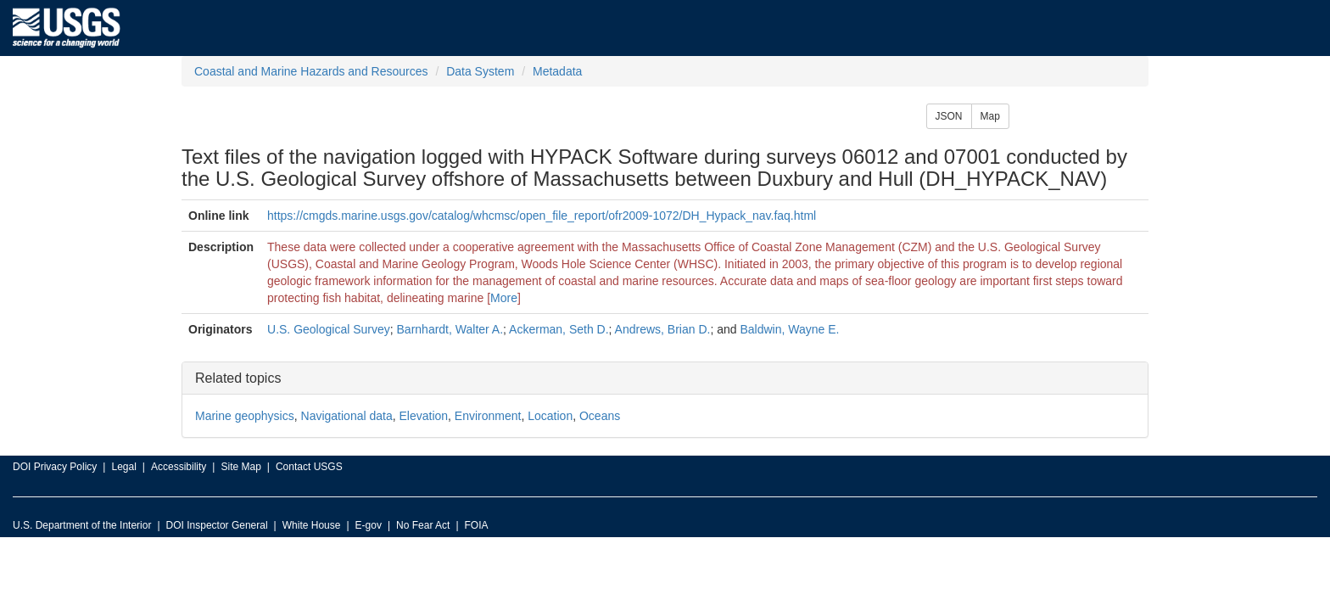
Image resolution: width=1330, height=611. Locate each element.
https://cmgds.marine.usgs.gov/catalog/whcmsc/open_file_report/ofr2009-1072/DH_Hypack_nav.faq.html (541, 215)
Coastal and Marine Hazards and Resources (311, 71)
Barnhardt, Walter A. (450, 329)
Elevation (423, 416)
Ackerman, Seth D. (559, 329)
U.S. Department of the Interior (82, 525)
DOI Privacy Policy (55, 467)
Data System (480, 71)
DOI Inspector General (217, 525)
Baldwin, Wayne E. (789, 329)
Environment (488, 416)
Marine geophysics (244, 416)
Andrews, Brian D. (663, 329)
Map (990, 116)
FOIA (477, 525)
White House (311, 525)
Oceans (599, 416)
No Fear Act (423, 525)
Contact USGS (309, 467)
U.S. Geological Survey (328, 329)
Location (550, 416)
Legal (123, 467)
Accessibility (178, 467)
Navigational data (347, 416)
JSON (949, 116)
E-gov (368, 525)
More (503, 298)
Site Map (240, 467)
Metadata (557, 71)
